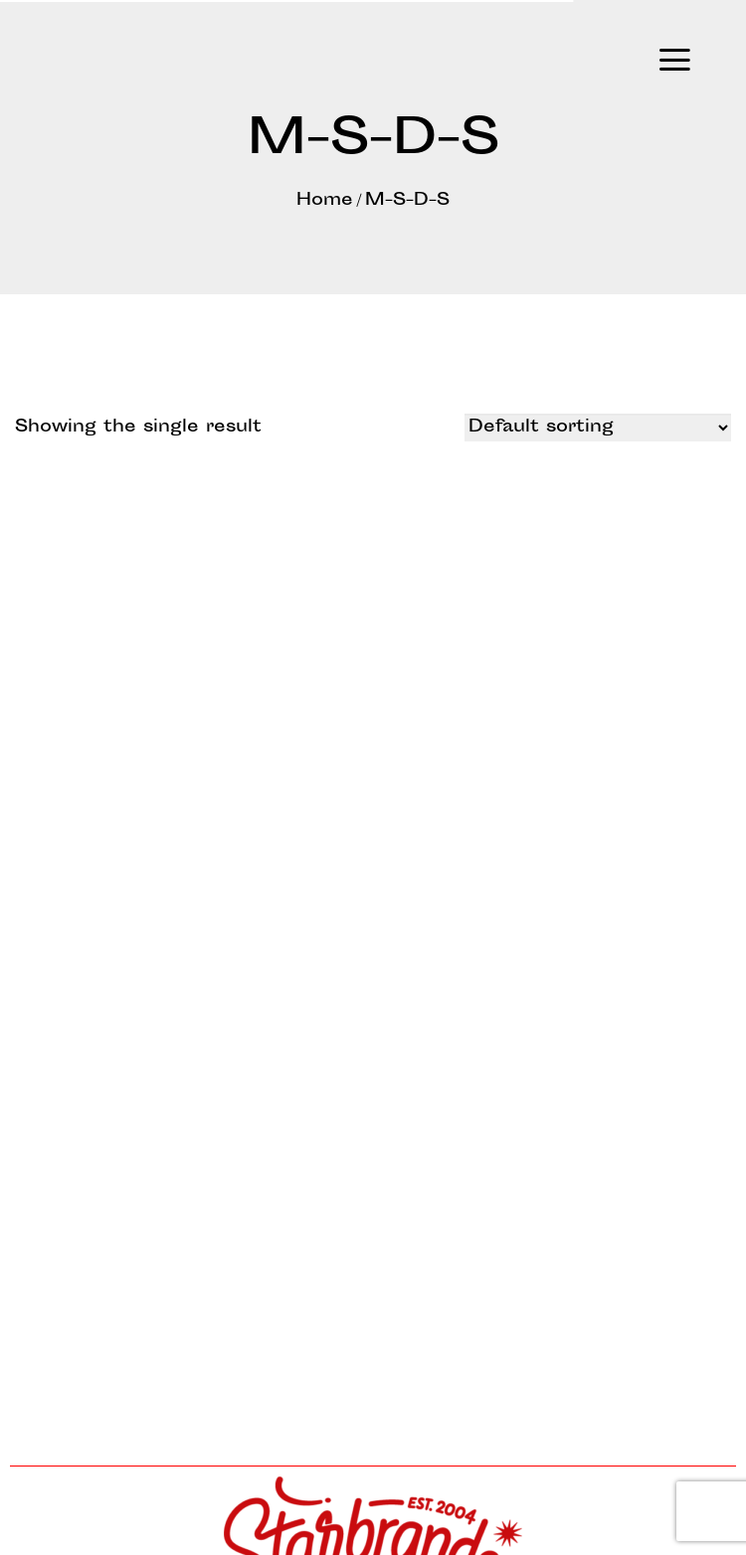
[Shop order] (598, 427)
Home (324, 201)
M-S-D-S (407, 201)
